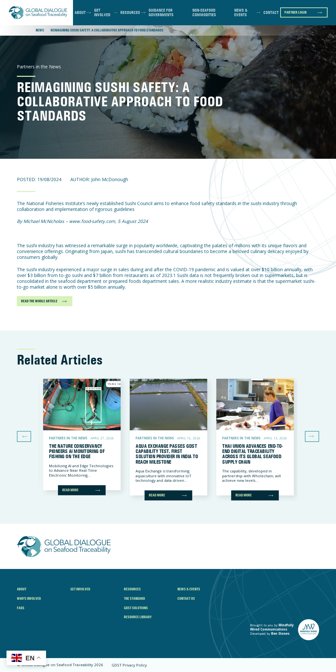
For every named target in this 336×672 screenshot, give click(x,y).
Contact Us (186, 598)
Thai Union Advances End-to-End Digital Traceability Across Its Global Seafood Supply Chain (252, 454)
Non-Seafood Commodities (204, 12)
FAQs (20, 608)
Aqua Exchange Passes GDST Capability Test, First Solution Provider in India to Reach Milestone (167, 454)
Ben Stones (280, 633)
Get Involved (102, 12)
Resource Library (138, 617)
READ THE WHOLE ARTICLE (39, 301)
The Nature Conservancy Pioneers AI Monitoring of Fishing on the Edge (76, 451)
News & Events (240, 12)
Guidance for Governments (161, 12)
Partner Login (295, 12)
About (80, 12)
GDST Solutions (136, 608)
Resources (130, 12)
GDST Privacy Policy (129, 665)
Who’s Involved (29, 598)
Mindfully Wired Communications (272, 627)
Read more (70, 490)
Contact (271, 12)
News (40, 30)
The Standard (134, 598)
